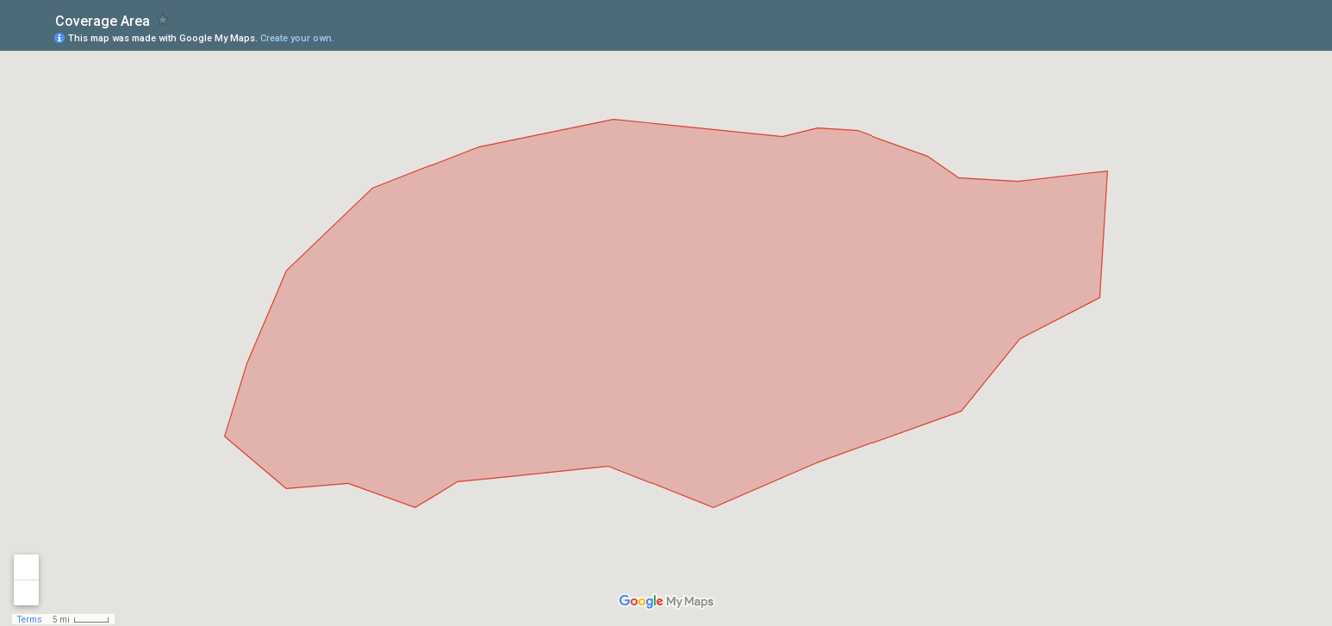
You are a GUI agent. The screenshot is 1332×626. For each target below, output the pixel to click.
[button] (1250, 37)
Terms (29, 619)
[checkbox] (163, 19)
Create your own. (297, 38)
